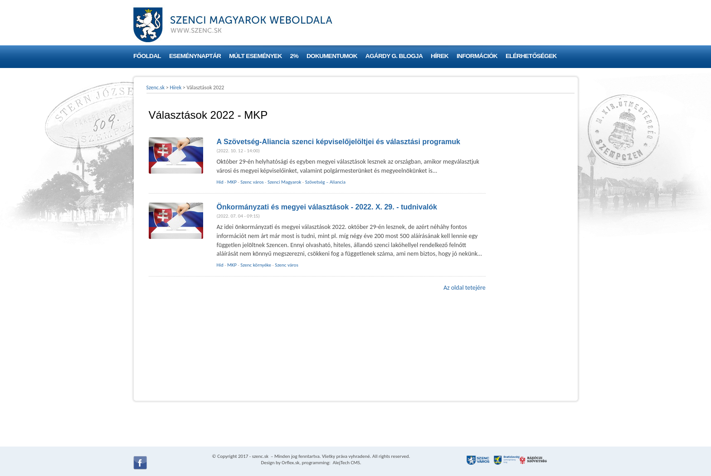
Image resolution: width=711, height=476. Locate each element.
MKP (232, 182)
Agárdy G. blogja (394, 56)
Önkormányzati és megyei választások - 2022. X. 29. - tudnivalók (327, 207)
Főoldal (147, 56)
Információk (477, 56)
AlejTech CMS (345, 463)
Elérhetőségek (531, 56)
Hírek (439, 56)
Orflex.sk (290, 463)
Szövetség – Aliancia (325, 182)
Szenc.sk (155, 87)
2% (294, 56)
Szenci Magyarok (284, 182)
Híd (220, 182)
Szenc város (251, 182)
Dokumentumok (332, 56)
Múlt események (255, 56)
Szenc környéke (255, 265)
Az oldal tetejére (464, 287)
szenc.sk (260, 456)
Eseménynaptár (195, 56)
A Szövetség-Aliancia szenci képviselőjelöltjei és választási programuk (338, 142)
